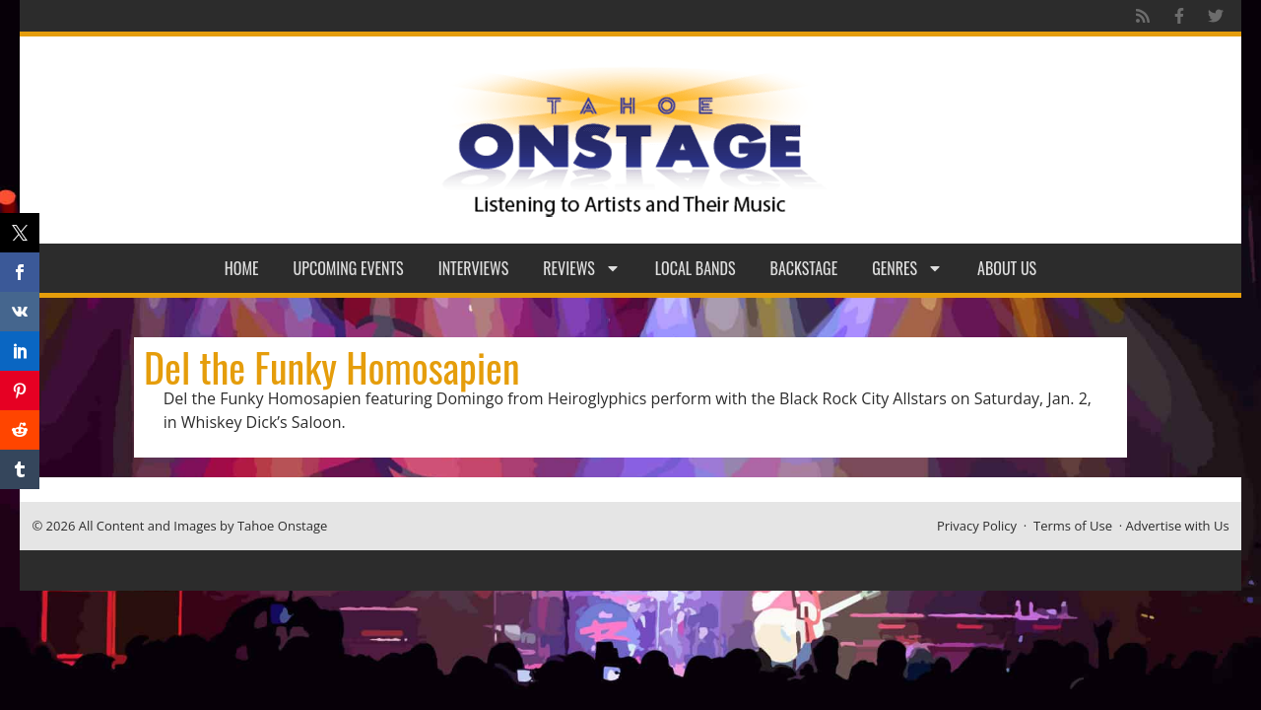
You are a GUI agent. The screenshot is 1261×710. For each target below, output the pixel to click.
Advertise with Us (1177, 525)
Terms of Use (1072, 525)
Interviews (473, 268)
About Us (1006, 268)
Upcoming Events (349, 268)
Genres (907, 268)
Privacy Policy (977, 525)
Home (242, 268)
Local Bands (695, 268)
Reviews (582, 268)
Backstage (804, 268)
